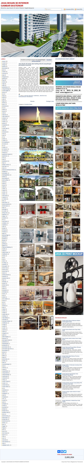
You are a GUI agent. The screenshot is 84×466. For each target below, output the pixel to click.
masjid (3, 312)
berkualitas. (4, 173)
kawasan (4, 276)
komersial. (4, 290)
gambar (4, 66)
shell (3, 395)
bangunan (4, 76)
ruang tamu (4, 378)
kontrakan (4, 292)
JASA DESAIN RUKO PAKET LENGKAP (64, 59)
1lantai (3, 138)
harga (3, 250)
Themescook (80, 461)
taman (3, 92)
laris (3, 304)
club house (4, 195)
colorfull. (4, 197)
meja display (5, 317)
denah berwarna (6, 204)
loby (3, 307)
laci (3, 302)
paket (3, 335)
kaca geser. (4, 266)
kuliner (3, 297)
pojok (3, 357)
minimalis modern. (6, 321)
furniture (4, 231)
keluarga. (4, 281)
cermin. (4, 192)
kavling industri (5, 274)
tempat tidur (5, 419)
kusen (3, 300)
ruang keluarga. (5, 374)
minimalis (4, 319)
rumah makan (5, 386)
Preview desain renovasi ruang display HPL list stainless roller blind (72, 383)
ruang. (3, 379)
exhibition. (4, 223)
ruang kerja (4, 376)
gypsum (4, 245)
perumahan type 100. (7, 348)
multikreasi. (4, 323)
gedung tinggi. (5, 235)
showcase (4, 132)
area (3, 157)
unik (3, 436)
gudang (4, 243)
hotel (3, 80)
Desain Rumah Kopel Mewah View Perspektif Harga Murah (70, 374)
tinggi (3, 427)
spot (3, 402)
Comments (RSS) (70, 9)
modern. (4, 121)
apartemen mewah (6, 154)
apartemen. (4, 156)
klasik (3, 286)
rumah (3, 63)
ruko (3, 126)
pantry (3, 123)
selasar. (4, 391)
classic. (4, 193)
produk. (4, 360)
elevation (4, 218)
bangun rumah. (5, 164)
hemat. (3, 255)
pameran (4, 338)
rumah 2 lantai (5, 381)
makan (3, 309)
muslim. (4, 328)
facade (3, 228)
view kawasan (5, 441)
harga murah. (5, 252)
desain (3, 61)
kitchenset (4, 106)
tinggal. (4, 426)
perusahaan (5, 350)
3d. (3, 145)
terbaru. (4, 422)
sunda (3, 405)
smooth (4, 400)
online (3, 331)
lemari (3, 111)
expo (3, 226)
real (3, 366)
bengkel (4, 171)
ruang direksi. (5, 371)
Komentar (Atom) (28, 104)
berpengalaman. (6, 175)
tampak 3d (4, 410)
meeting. (4, 316)
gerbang (4, 236)
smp (3, 133)
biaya (3, 95)
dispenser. (4, 214)
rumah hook (5, 384)
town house (4, 433)
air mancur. (4, 149)
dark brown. (5, 202)
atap (3, 75)
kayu (3, 279)
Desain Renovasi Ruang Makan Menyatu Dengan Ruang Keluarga (71, 348)
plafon (3, 355)
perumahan (4, 68)
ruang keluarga (5, 88)
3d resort (4, 144)
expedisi (4, 224)
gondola (4, 238)
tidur (3, 424)
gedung (4, 78)
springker (4, 403)
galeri (3, 233)
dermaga (4, 209)
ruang (3, 369)
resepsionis (4, 125)
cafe (3, 99)
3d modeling (5, 142)
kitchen (3, 283)
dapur (3, 101)
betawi (3, 176)
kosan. (3, 293)
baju (3, 162)
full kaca (4, 230)
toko (3, 429)
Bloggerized (73, 461)
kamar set (4, 269)
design (3, 64)
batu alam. (4, 166)
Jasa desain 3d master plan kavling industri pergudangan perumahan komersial (35, 64)
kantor (3, 273)
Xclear (65, 461)
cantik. (3, 188)
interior (3, 82)
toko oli (3, 431)
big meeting (5, 178)
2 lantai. (4, 140)
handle (3, 249)
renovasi (4, 73)
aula (3, 159)
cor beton (4, 199)
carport (3, 190)
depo (3, 207)
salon (3, 130)
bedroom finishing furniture (8, 169)
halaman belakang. (6, 247)
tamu (3, 414)
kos (3, 107)
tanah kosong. (5, 415)
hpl (3, 257)
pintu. (3, 353)
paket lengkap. (5, 336)
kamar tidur (4, 271)
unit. (3, 438)
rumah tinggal (5, 90)
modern (4, 71)
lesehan (4, 305)
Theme (68, 461)
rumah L (4, 383)
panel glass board (6, 340)
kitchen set (4, 285)
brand (3, 181)
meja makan (5, 116)
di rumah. (4, 211)
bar (3, 94)
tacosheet (4, 407)
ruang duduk (5, 372)
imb (3, 259)
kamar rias (4, 267)
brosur (3, 185)
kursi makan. (5, 298)
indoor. (3, 261)
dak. (3, 200)
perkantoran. (5, 87)
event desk (4, 221)
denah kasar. (5, 205)
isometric (4, 264)
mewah (4, 119)
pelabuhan (4, 341)
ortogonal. (4, 333)
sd (2, 388)
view (3, 135)
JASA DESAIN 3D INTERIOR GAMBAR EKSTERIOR (15, 4)
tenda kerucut (5, 421)
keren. (3, 104)
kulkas (3, 109)
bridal (3, 183)
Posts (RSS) (79, 9)
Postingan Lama (50, 101)
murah (3, 326)
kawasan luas (5, 278)
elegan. (4, 216)
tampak (4, 409)
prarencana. (5, 359)
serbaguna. (4, 393)
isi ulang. (4, 262)
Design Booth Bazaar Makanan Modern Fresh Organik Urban (71, 321)
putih (3, 362)
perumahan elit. (5, 347)
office (3, 85)
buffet (3, 187)
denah (3, 102)
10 (2, 137)
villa (3, 443)
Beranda (32, 101)
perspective (4, 345)
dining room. (5, 212)
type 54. (4, 434)
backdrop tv (5, 161)
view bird (4, 440)
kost (3, 295)
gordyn (3, 240)
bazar (3, 168)
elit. (3, 219)
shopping (4, 397)
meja (3, 83)
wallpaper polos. (6, 445)
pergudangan (5, 343)
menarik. (4, 118)
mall (3, 113)
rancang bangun (6, 364)
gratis (3, 242)
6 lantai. (4, 147)
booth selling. (5, 180)
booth (3, 97)
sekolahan (4, 390)
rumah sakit (5, 128)
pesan (3, 352)
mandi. (3, 310)
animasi (4, 152)
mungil (3, 324)
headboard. (4, 254)
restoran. (4, 367)
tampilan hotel (5, 412)
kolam (3, 288)
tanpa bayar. (5, 417)
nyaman (4, 329)
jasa (3, 70)
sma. (3, 398)
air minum (4, 150)
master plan (5, 314)
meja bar (4, 114)
